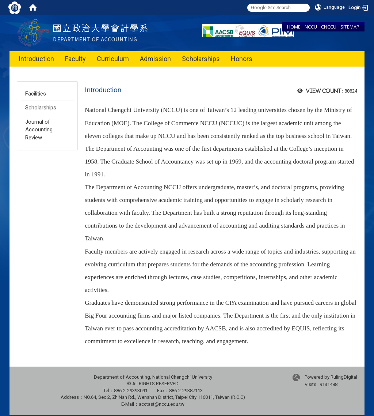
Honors (241, 59)
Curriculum (113, 59)
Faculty (75, 59)
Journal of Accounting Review (39, 130)
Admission (155, 59)
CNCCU (328, 26)
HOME (294, 26)
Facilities (35, 93)
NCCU (311, 26)
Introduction (36, 59)
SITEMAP (349, 26)
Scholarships (201, 59)
